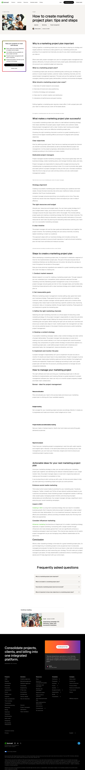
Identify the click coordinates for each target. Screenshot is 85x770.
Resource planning (10, 705)
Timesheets (8, 703)
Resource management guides (41, 682)
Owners (22, 705)
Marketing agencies (25, 681)
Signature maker (40, 692)
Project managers (25, 707)
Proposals (7, 688)
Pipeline (7, 681)
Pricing (41, 2)
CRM (6, 679)
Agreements (8, 690)
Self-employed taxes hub (41, 699)
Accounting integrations (8, 723)
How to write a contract (40, 695)
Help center (72, 679)
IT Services (23, 690)
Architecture (23, 694)
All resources (39, 710)
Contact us (72, 681)
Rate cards (7, 718)
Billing (6, 709)
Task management (10, 698)
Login (60, 2)
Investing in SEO (37, 508)
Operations (23, 709)
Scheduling (8, 683)
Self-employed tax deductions (41, 703)
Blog (37, 679)
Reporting (7, 707)
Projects (7, 696)
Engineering (23, 688)
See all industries (25, 698)
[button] (13, 2)
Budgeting (7, 720)
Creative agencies (25, 679)
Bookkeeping (8, 716)
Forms (6, 692)
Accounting (23, 692)
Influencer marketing (38, 524)
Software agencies (25, 683)
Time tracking (8, 701)
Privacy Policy (73, 685)
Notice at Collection (74, 688)
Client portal (8, 694)
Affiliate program (73, 698)
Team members (24, 711)
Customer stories (33, 2)
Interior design (24, 696)
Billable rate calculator (39, 689)
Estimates (7, 685)
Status (71, 692)
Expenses (7, 712)
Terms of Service (73, 683)
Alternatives (39, 706)
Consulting (23, 685)
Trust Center (72, 690)
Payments (7, 714)
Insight (34, 11)
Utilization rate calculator (40, 685)
